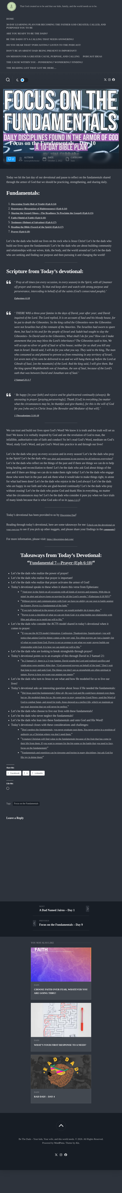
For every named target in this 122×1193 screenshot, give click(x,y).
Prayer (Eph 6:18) (22, 231)
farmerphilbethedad (34, 161)
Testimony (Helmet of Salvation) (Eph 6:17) (37, 222)
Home (10, 19)
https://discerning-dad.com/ (62, 543)
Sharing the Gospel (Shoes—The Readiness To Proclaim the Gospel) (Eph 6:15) (59, 213)
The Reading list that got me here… (31, 68)
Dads (36, 1008)
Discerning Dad (69, 515)
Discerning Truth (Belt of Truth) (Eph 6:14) (37, 203)
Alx (77, 1166)
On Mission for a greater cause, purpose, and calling (43, 56)
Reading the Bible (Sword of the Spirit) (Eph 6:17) (41, 226)
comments (20, 533)
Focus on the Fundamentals (26, 826)
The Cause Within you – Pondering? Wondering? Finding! (44, 62)
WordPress (59, 1166)
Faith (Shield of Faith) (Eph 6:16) (31, 217)
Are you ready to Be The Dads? (27, 33)
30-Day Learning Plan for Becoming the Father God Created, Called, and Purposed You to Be (56, 26)
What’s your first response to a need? (60, 1068)
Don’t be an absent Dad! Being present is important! (41, 50)
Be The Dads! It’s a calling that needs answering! (40, 39)
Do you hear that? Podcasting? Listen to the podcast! (43, 45)
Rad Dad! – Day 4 (44, 1119)
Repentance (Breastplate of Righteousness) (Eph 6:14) (44, 208)
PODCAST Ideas (92, 56)
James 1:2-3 (86, 500)
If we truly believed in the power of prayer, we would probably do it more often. (68, 619)
